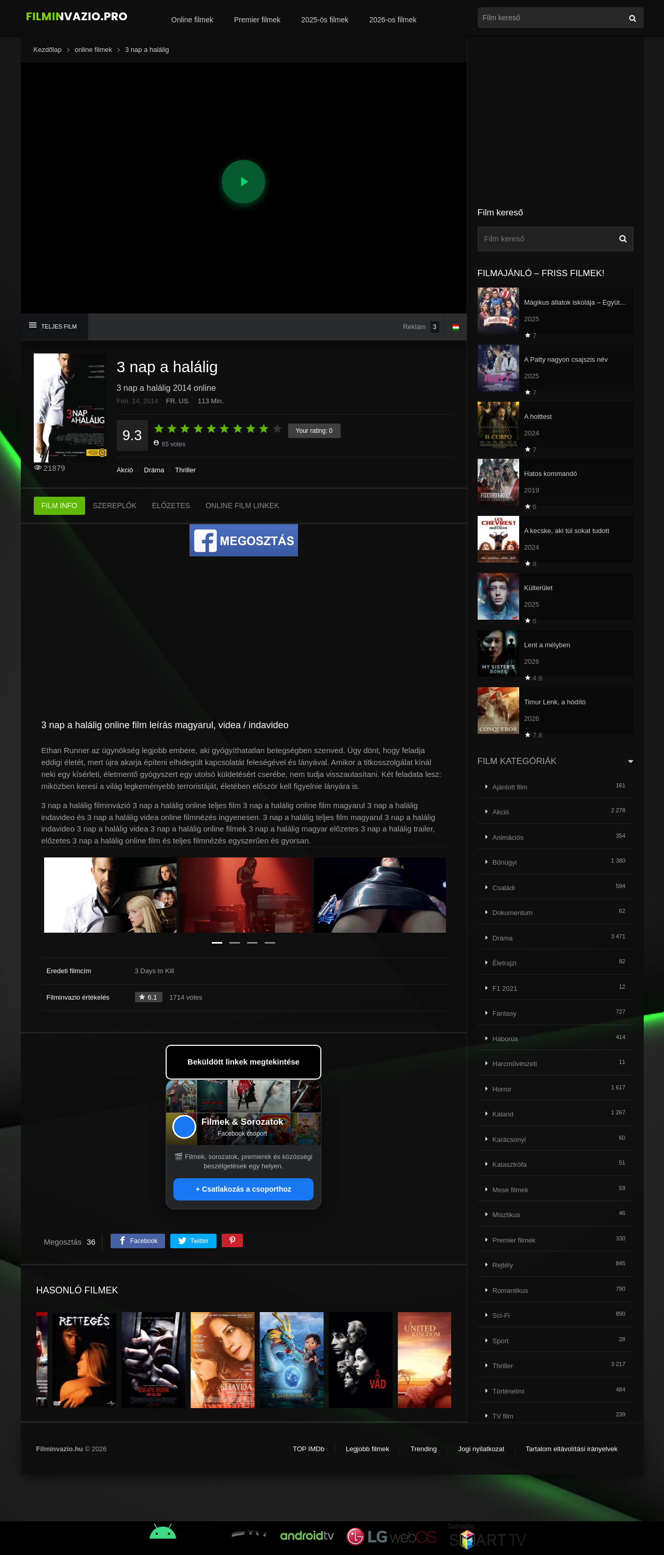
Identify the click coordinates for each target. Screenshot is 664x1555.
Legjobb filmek (367, 1449)
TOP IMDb (308, 1449)
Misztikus (506, 1215)
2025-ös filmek (324, 20)
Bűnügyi (505, 862)
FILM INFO (59, 505)
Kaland (503, 1114)
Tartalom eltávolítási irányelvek (571, 1449)
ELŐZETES (171, 505)
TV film (503, 1416)
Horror (502, 1089)
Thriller (185, 470)
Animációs (508, 837)
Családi (504, 888)
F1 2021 (505, 988)
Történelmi (508, 1391)
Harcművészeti (515, 1064)
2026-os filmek (392, 20)
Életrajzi (505, 963)
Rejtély (503, 1265)
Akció (125, 470)
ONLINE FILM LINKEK (242, 505)
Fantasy (505, 1013)
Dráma (154, 470)
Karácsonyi (509, 1139)
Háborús (505, 1039)
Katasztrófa (510, 1164)
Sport (501, 1341)
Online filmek (192, 20)
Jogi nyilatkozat (481, 1449)
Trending (424, 1449)
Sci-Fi (501, 1315)
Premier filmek (257, 20)
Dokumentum (513, 913)
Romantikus (511, 1290)
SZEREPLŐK (115, 505)
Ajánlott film (510, 787)
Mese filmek (511, 1190)
